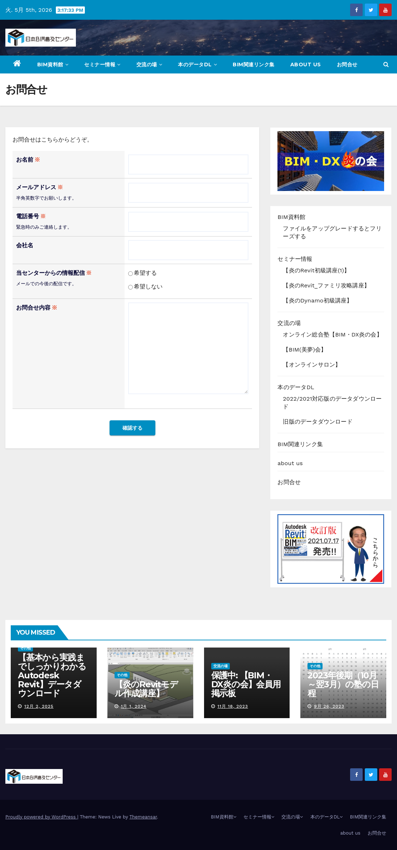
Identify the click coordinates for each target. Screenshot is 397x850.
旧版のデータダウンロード (317, 421)
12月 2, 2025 (39, 706)
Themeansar (143, 817)
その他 (25, 648)
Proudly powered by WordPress (41, 817)
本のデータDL (197, 64)
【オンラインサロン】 (312, 364)
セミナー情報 (102, 64)
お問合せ (347, 64)
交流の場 (149, 64)
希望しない (145, 286)
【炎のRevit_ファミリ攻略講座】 (326, 285)
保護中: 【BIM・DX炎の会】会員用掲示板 (246, 684)
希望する (142, 272)
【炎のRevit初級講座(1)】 (316, 270)
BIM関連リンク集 (254, 64)
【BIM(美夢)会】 (304, 349)
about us (305, 64)
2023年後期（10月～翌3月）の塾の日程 (343, 684)
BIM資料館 (53, 64)
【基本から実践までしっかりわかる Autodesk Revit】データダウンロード (52, 675)
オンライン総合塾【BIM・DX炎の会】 (332, 334)
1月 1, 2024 (133, 706)
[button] (386, 64)
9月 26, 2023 (329, 706)
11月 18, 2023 (232, 706)
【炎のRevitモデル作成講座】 (146, 688)
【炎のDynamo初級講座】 (317, 300)
